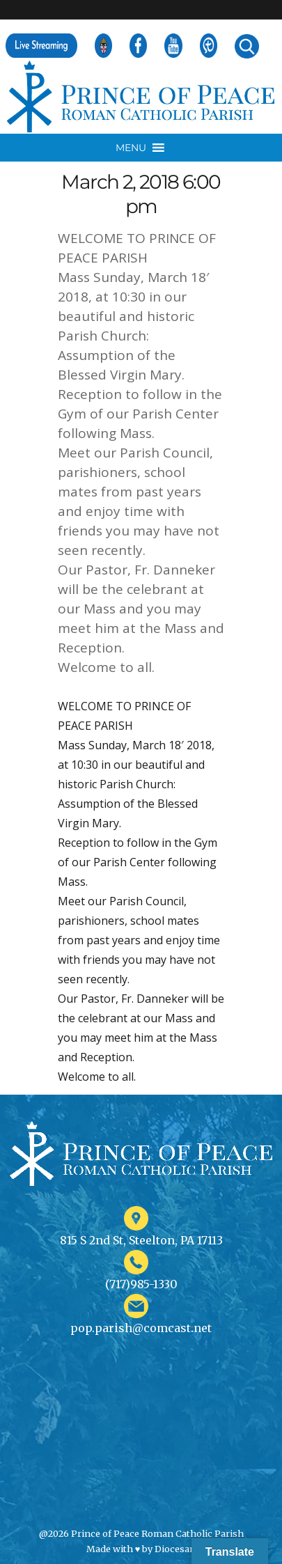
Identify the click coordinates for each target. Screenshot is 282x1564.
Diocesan (175, 1548)
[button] (131, 148)
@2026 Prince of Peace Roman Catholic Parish (141, 1533)
